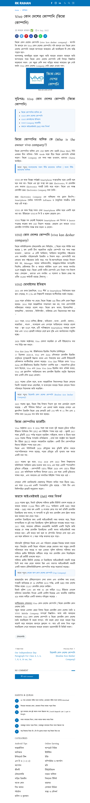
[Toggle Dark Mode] (65, 3)
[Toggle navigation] (73, 3)
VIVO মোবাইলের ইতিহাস (30, 119)
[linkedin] (60, 3)
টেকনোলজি (20, 636)
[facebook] (52, 3)
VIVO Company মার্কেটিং (31, 123)
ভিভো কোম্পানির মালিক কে (31, 112)
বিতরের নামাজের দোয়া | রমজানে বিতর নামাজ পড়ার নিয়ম (38, 706)
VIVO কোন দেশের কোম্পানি (32, 115)
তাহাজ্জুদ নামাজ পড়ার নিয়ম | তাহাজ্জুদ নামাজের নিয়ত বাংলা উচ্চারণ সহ (42, 725)
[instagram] (56, 3)
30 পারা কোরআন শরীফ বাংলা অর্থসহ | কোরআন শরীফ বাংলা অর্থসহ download (45, 700)
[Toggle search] (69, 3)
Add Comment (27, 676)
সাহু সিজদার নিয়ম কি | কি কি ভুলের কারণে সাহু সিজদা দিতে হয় (40, 731)
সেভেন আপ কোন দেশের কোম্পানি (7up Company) (46, 573)
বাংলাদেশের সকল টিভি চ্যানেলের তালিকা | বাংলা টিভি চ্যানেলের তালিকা (45, 168)
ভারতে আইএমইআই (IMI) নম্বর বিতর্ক (35, 126)
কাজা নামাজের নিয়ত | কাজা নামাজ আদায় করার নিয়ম (37, 719)
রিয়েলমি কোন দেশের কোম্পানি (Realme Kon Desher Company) (45, 396)
